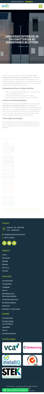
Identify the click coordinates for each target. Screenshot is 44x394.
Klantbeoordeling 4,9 (17, 1)
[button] (40, 6)
